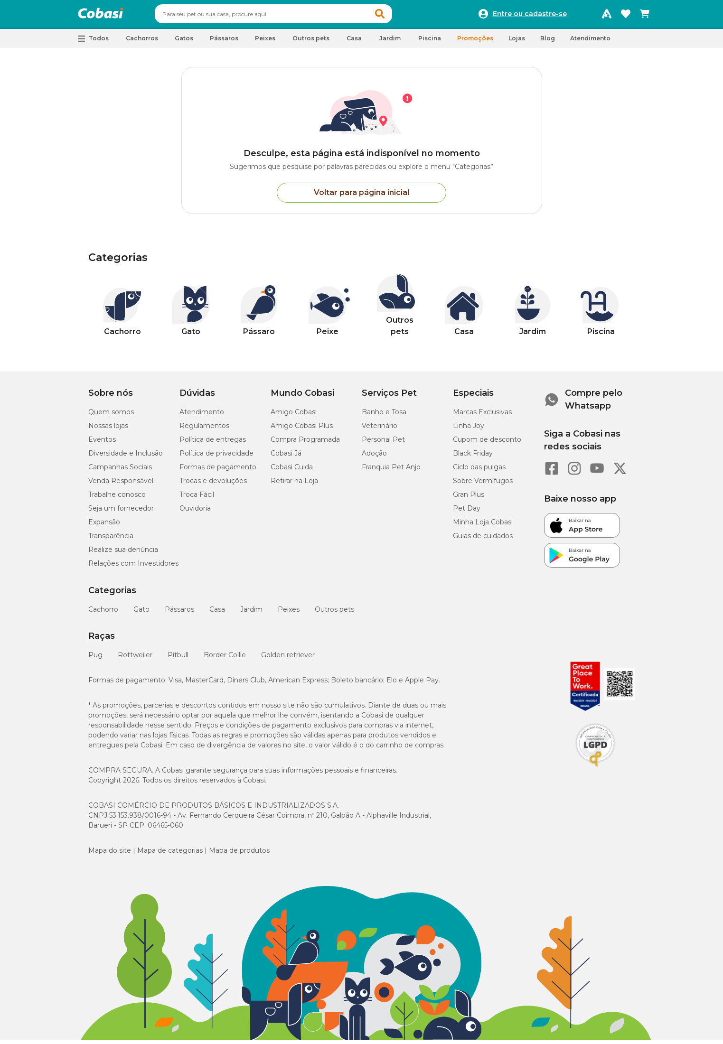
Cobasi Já (286, 457)
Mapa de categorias (170, 854)
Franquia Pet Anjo (391, 471)
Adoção (374, 457)
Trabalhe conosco (117, 498)
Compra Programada (305, 443)
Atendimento (590, 42)
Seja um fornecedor (121, 512)
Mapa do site (109, 854)
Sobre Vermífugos (483, 485)
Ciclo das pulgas (479, 471)
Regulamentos (204, 430)
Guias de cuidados (483, 540)
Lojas (516, 42)
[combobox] (291, 16)
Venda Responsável (120, 485)
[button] (397, 16)
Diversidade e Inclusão (125, 457)
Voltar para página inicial (361, 196)
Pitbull (178, 659)
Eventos (102, 443)
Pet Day (466, 512)
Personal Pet (383, 443)
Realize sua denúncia (123, 554)
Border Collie (225, 659)
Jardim (251, 613)
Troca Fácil (196, 498)
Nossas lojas (108, 430)
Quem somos (111, 416)
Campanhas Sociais (120, 471)
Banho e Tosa (384, 416)
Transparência (110, 540)
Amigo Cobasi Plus (302, 430)
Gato (141, 613)
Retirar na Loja (294, 485)
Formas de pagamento (217, 471)
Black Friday (473, 457)
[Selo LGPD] (595, 771)
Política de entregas (212, 443)
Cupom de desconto (487, 443)
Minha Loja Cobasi (483, 526)
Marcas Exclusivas (482, 416)
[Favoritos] (625, 16)
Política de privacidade (216, 457)
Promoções (475, 42)
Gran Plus (468, 498)
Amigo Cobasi (294, 416)
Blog (547, 42)
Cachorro (103, 613)
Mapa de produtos (239, 854)
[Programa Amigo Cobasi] (606, 16)
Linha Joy (468, 430)
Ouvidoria (195, 512)
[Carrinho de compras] (644, 16)
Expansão (104, 526)
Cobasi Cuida (292, 471)
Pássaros (179, 613)
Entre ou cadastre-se (530, 16)
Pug (95, 659)
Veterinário (379, 430)
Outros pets (334, 613)
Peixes (289, 613)
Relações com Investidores (133, 567)
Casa (217, 613)
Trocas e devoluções (213, 485)
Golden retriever (288, 659)
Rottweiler (135, 659)
